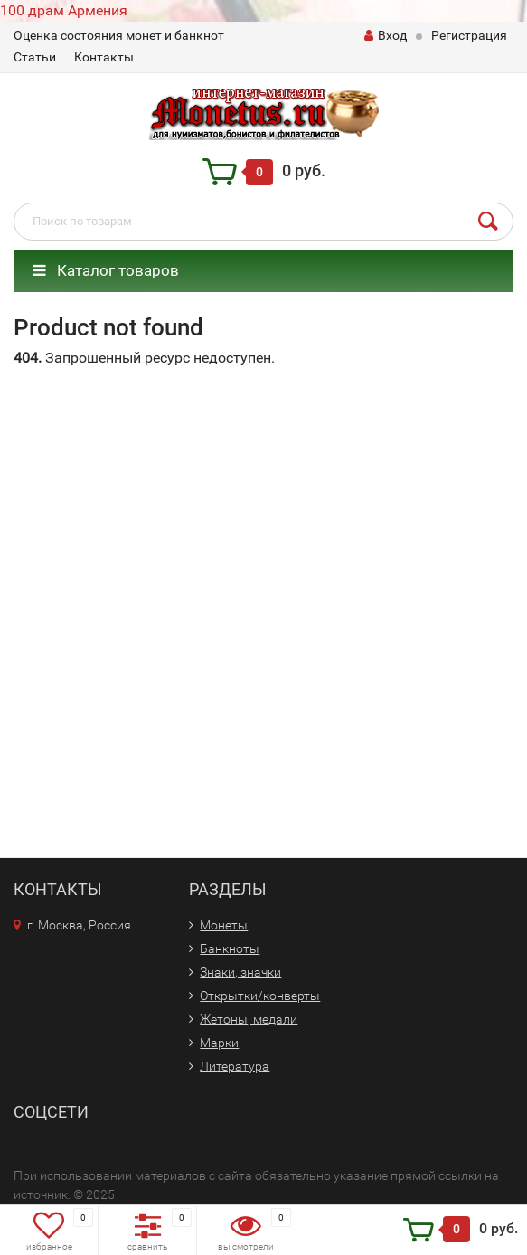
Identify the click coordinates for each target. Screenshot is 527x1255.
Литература (234, 1066)
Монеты (224, 925)
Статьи (35, 57)
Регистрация (469, 35)
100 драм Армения (63, 10)
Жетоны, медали (248, 1019)
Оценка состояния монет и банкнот (119, 35)
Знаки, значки (240, 972)
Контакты (104, 57)
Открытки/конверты (260, 995)
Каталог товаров (106, 270)
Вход (385, 35)
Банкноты (229, 948)
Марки (219, 1042)
